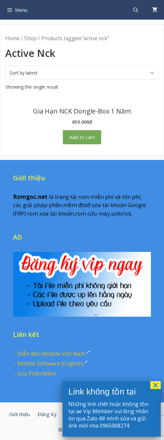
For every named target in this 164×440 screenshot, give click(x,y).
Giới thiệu (19, 414)
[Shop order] (82, 73)
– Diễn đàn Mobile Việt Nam (49, 353)
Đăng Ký (47, 414)
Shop (30, 38)
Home (12, 38)
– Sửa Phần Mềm (34, 373)
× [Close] (155, 385)
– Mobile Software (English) (48, 363)
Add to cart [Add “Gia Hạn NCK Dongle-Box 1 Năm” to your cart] (82, 137)
